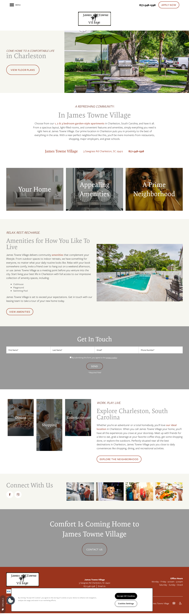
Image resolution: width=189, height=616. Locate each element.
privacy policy (111, 357)
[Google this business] (18, 494)
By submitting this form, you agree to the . (94, 357)
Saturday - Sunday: (167, 584)
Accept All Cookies (126, 596)
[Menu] (15, 5)
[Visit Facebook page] (9, 494)
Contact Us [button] (94, 549)
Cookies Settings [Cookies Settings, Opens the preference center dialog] (126, 603)
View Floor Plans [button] (23, 69)
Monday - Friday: (159, 581)
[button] (168, 4)
